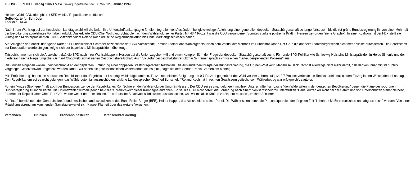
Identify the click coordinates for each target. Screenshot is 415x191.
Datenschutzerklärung (119, 115)
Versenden (13, 115)
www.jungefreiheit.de (79, 4)
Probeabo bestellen (74, 115)
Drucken (40, 115)
